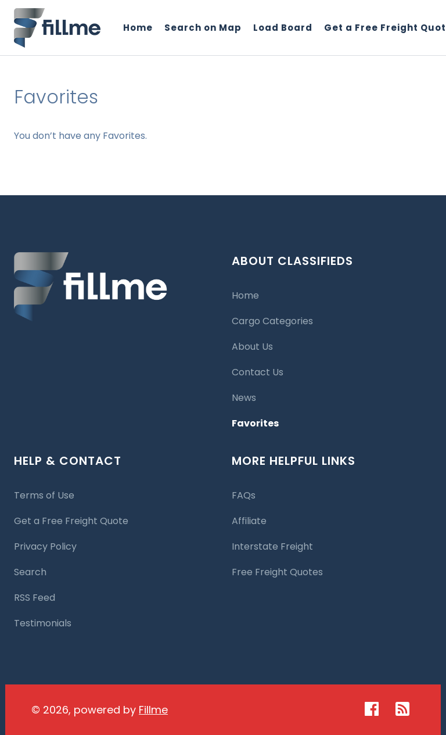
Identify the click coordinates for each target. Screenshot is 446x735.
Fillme (153, 709)
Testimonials (42, 623)
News (244, 397)
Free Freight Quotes (277, 572)
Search (30, 572)
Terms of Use (44, 495)
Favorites (255, 423)
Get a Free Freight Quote (71, 521)
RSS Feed (34, 597)
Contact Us (257, 372)
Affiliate (249, 521)
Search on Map (203, 27)
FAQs (244, 495)
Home (138, 27)
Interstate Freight (272, 546)
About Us (252, 346)
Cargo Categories (272, 321)
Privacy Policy (45, 546)
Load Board (282, 27)
